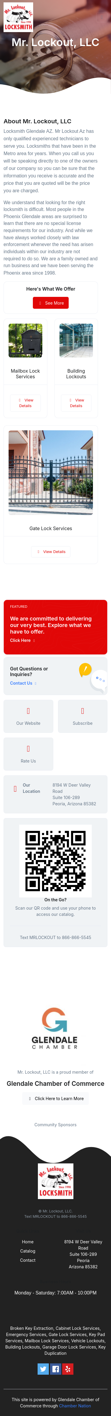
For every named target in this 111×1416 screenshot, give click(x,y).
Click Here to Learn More (55, 1098)
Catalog (27, 1250)
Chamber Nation (75, 1405)
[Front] (20, 17)
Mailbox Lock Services (25, 373)
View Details (25, 403)
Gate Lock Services (50, 528)
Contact (28, 1260)
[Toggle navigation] (101, 17)
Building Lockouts (76, 373)
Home (27, 1241)
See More (51, 302)
